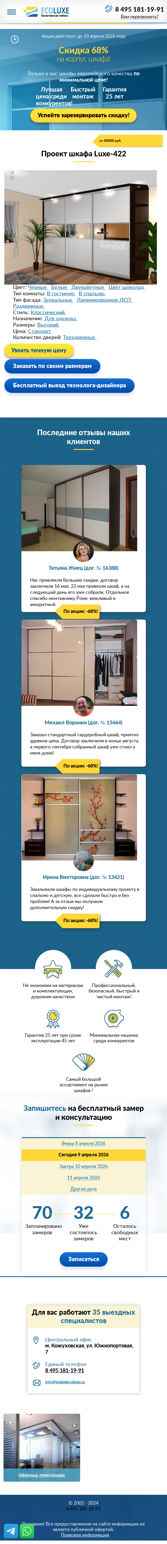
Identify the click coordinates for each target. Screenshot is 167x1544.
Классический (48, 312)
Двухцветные (88, 287)
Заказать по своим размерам (52, 366)
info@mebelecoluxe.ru (65, 1382)
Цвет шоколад (127, 287)
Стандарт (40, 331)
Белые (60, 287)
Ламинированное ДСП (104, 300)
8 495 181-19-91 (139, 9)
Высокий (48, 325)
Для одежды (61, 318)
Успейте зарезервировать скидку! (84, 116)
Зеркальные (58, 300)
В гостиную (61, 293)
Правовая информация (85, 1535)
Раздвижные (29, 306)
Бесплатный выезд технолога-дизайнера (69, 386)
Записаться (83, 1259)
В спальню (92, 293)
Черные (38, 287)
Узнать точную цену (39, 351)
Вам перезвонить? (139, 17)
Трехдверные (80, 337)
